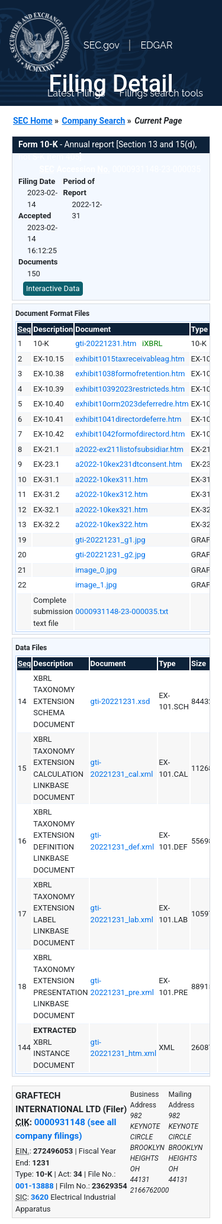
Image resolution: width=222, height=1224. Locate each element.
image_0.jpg (96, 570)
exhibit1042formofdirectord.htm (130, 433)
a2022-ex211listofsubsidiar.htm (129, 449)
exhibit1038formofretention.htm (130, 373)
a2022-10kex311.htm (111, 479)
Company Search (94, 120)
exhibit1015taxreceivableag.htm (130, 358)
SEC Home (33, 120)
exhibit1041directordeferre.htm (128, 419)
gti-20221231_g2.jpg (110, 554)
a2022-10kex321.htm (111, 509)
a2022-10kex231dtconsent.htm (128, 464)
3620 (40, 1197)
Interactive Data (53, 288)
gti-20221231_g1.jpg (110, 539)
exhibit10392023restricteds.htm (130, 389)
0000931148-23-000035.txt (121, 611)
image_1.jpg (96, 584)
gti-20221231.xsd (120, 701)
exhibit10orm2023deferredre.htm (131, 403)
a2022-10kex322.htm (111, 524)
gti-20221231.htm (105, 343)
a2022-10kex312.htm (111, 494)
